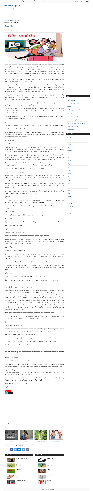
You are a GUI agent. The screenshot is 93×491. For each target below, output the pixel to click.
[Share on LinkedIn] (19, 449)
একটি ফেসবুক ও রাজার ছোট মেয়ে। (75, 110)
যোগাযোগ (45, 1)
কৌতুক (69, 164)
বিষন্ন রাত (69, 113)
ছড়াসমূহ (69, 170)
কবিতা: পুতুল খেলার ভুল (72, 126)
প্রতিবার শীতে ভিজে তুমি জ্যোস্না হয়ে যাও (76, 123)
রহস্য (68, 200)
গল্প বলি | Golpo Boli (50, 489)
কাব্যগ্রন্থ (69, 160)
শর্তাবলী (39, 1)
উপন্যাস (69, 154)
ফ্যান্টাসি (69, 190)
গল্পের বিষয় (14, 1)
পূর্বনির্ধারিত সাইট (13, 30)
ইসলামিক (69, 150)
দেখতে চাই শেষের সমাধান (73, 103)
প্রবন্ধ (68, 187)
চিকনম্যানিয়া (10, 26)
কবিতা (68, 157)
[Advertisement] (46, 14)
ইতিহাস (69, 147)
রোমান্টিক (69, 203)
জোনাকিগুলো (70, 129)
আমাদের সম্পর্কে (31, 1)
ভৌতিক (69, 196)
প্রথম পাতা (7, 1)
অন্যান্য (14, 20)
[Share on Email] (27, 449)
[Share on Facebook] (11, 449)
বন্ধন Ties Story (71, 100)
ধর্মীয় (68, 183)
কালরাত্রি (69, 106)
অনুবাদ (69, 141)
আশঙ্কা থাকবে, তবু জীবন (72, 116)
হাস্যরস (69, 213)
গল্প (68, 167)
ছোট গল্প (69, 173)
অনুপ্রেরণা (69, 137)
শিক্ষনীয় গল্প (70, 206)
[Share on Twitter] (15, 449)
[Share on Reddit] (23, 449)
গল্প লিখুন (22, 1)
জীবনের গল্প (70, 177)
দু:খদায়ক (69, 180)
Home (11, 20)
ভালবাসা (69, 193)
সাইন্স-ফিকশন (70, 210)
